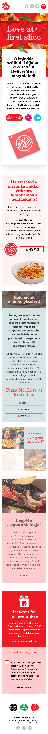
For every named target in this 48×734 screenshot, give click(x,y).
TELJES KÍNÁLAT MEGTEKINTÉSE (31, 249)
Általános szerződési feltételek (29, 723)
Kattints (22, 105)
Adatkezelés (12, 723)
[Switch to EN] (14, 6)
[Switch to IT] (19, 6)
